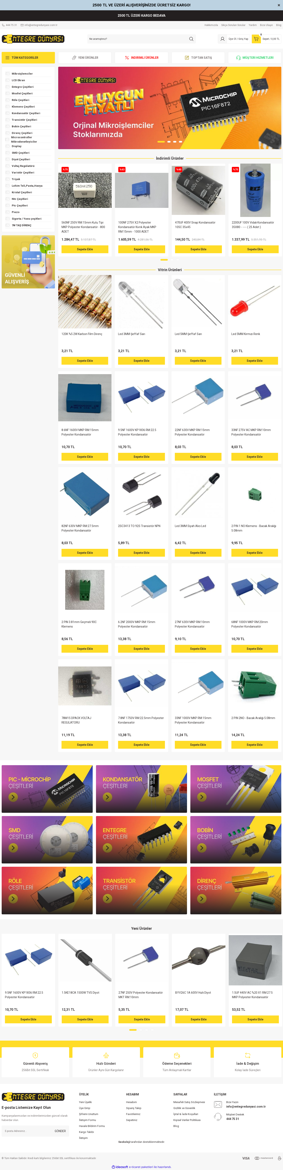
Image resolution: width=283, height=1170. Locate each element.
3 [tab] (174, 142)
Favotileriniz (133, 1114)
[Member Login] (234, 38)
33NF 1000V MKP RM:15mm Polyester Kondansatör (193, 720)
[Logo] (33, 38)
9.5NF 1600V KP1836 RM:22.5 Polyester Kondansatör (137, 432)
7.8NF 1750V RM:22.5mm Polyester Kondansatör (141, 720)
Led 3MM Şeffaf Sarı (131, 334)
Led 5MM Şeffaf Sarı (188, 334)
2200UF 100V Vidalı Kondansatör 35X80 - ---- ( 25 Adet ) (253, 225)
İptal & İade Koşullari (185, 1114)
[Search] (141, 38)
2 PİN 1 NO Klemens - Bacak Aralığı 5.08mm (253, 528)
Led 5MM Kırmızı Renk (245, 334)
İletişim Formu (87, 1120)
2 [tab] (169, 142)
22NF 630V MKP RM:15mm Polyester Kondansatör (192, 432)
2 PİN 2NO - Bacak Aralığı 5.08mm (253, 718)
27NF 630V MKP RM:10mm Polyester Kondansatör (192, 624)
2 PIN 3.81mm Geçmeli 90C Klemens (79, 624)
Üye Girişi (84, 1108)
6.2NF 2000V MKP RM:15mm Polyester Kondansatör (136, 624)
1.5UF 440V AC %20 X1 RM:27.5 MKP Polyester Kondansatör (252, 995)
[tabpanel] (169, 108)
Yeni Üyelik (85, 1102)
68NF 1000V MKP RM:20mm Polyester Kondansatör (249, 624)
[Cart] (266, 38)
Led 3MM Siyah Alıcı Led (190, 526)
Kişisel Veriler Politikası (187, 1120)
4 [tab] (180, 142)
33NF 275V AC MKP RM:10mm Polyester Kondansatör (251, 432)
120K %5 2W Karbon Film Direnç (82, 334)
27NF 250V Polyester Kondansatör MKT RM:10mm (140, 995)
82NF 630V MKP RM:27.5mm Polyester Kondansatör (80, 528)
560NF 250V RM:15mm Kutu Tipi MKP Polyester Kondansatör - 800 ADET (83, 227)
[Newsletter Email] (35, 1131)
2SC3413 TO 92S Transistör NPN (139, 526)
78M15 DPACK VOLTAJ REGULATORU (76, 720)
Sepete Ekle (85, 249)
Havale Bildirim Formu (92, 1126)
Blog (176, 1126)
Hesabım (131, 1102)
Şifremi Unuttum (88, 1114)
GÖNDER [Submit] (60, 1131)
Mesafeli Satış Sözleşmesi (189, 1102)
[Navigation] (28, 57)
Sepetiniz (131, 1120)
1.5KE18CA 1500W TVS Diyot (80, 992)
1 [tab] (161, 142)
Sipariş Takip (133, 1108)
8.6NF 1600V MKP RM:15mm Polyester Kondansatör (80, 432)
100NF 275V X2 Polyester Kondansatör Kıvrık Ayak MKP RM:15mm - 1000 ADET (137, 227)
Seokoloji (124, 1142)
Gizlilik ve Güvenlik (184, 1108)
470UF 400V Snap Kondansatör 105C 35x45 (195, 225)
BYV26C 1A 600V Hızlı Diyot (193, 992)
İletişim (83, 1138)
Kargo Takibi (86, 1132)
